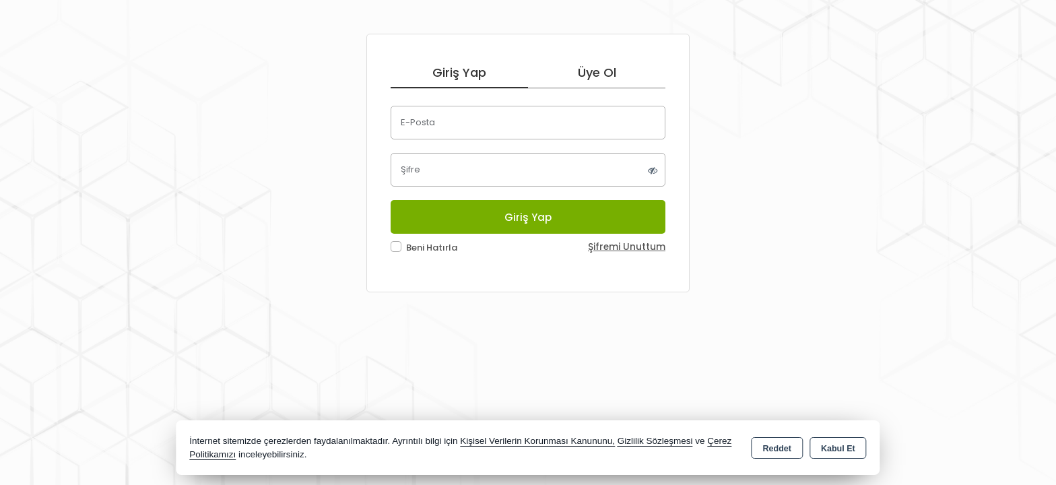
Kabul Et (838, 448)
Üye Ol (597, 72)
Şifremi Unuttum (626, 246)
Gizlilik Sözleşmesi (655, 441)
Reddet (777, 448)
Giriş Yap (459, 72)
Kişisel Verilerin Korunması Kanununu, (537, 441)
